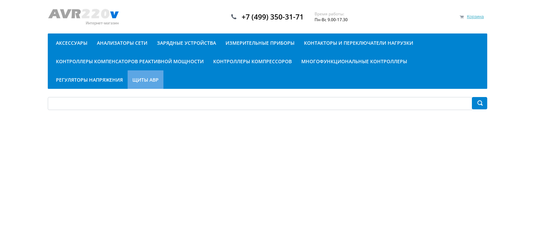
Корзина (475, 16)
